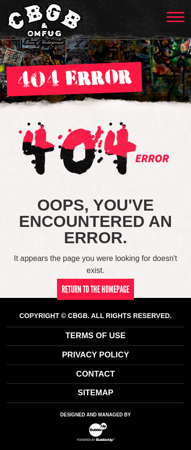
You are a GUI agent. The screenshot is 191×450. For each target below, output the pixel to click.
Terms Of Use (96, 335)
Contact (95, 374)
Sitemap (95, 392)
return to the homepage (95, 289)
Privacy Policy (95, 354)
